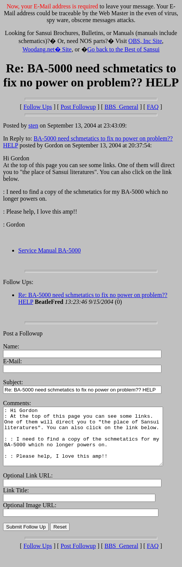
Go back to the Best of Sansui (123, 49)
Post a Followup (23, 333)
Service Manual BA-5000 (49, 250)
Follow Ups (38, 107)
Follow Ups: (18, 282)
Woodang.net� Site (46, 49)
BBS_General (121, 107)
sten (33, 125)
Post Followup (78, 107)
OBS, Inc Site (145, 41)
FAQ (153, 107)
